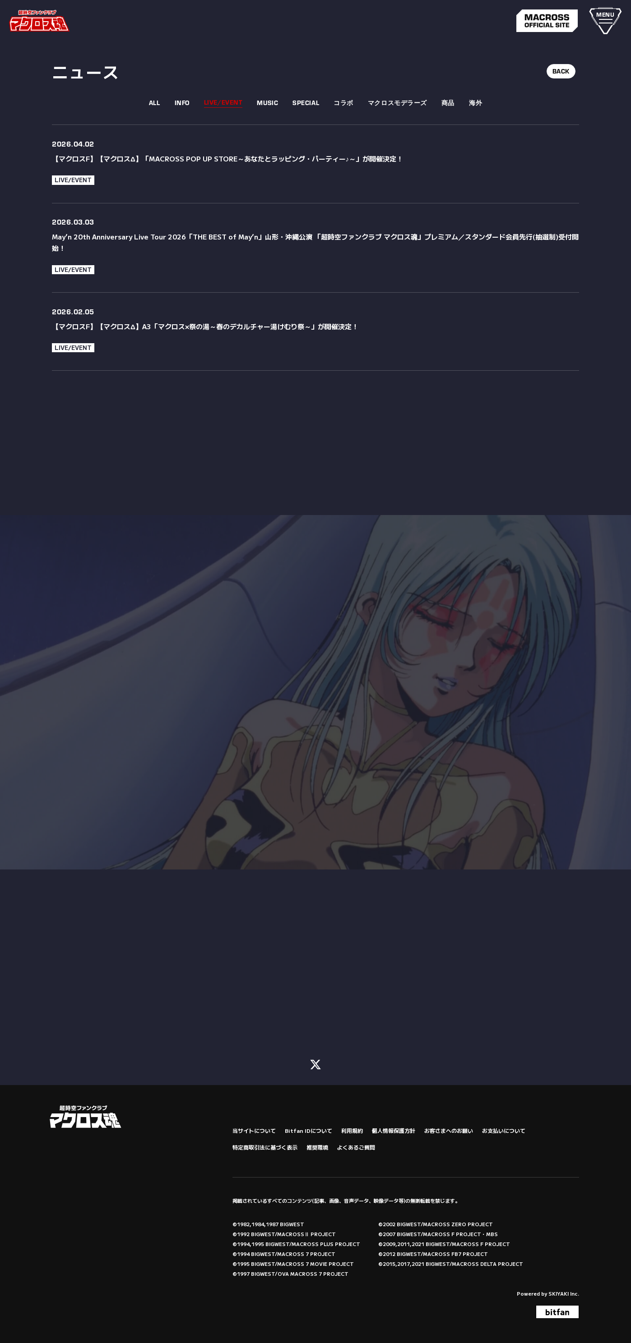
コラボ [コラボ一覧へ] (343, 103)
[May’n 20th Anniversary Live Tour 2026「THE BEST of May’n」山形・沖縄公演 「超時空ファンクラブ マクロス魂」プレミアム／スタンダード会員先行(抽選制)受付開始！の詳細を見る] (315, 248)
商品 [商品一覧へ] (448, 103)
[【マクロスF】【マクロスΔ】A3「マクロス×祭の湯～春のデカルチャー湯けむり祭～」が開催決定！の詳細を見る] (315, 332)
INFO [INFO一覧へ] (182, 103)
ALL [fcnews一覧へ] (154, 103)
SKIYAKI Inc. (563, 1292)
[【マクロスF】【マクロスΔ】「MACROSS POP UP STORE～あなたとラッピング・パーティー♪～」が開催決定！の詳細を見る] (315, 163)
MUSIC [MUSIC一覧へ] (267, 103)
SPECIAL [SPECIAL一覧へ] (305, 103)
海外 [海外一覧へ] (475, 103)
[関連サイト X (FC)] (315, 1063)
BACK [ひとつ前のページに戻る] (561, 71)
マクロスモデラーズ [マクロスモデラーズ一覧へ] (397, 103)
